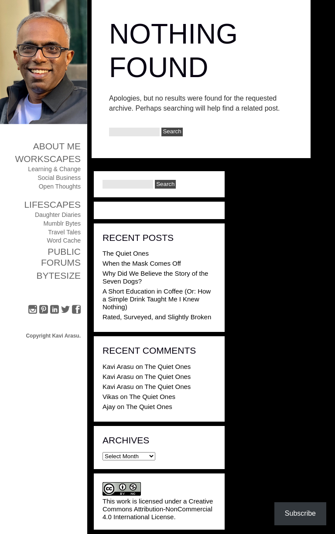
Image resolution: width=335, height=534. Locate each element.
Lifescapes (52, 204)
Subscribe (300, 513)
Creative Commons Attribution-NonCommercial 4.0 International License (158, 508)
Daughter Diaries (58, 214)
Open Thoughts (60, 186)
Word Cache (64, 240)
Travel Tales (64, 232)
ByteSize (58, 275)
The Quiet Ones (126, 253)
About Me (57, 146)
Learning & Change (54, 169)
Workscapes (48, 159)
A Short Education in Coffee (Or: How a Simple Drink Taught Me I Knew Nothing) (157, 299)
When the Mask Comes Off (142, 263)
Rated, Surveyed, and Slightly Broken (157, 317)
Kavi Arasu (118, 366)
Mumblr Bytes (62, 223)
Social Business (59, 177)
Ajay (109, 406)
